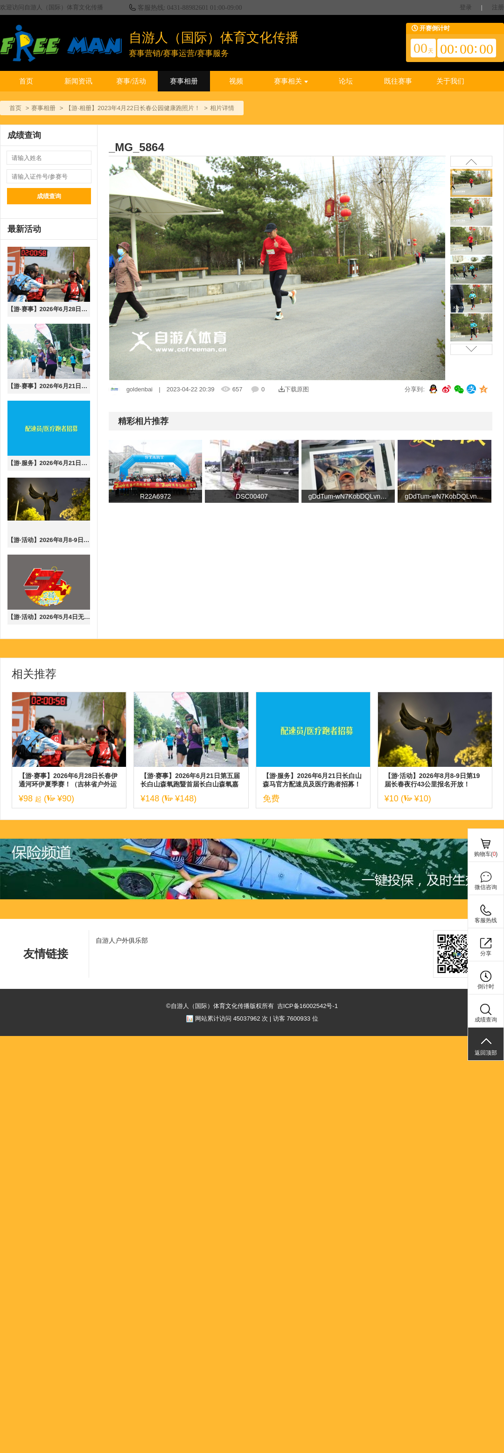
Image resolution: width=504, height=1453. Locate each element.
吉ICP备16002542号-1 (307, 1005)
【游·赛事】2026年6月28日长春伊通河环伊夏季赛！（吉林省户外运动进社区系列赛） (48, 309)
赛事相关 (291, 81)
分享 (485, 953)
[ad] (252, 897)
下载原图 (294, 389)
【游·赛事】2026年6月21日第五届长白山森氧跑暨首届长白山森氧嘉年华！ (48, 385)
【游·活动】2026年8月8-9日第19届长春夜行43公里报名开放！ (48, 539)
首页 (26, 81)
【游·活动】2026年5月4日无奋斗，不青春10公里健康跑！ (48, 616)
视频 (236, 81)
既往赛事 (398, 81)
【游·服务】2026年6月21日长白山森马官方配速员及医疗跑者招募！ (48, 462)
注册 (498, 7)
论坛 (346, 81)
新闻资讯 (78, 81)
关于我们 (450, 81)
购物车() (486, 854)
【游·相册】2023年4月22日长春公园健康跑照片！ (132, 107)
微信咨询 (486, 887)
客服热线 (486, 920)
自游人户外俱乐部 (122, 940)
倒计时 (485, 986)
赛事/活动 (131, 81)
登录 (466, 7)
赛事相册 (184, 81)
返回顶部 (486, 1053)
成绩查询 (49, 196)
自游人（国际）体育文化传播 (214, 37)
